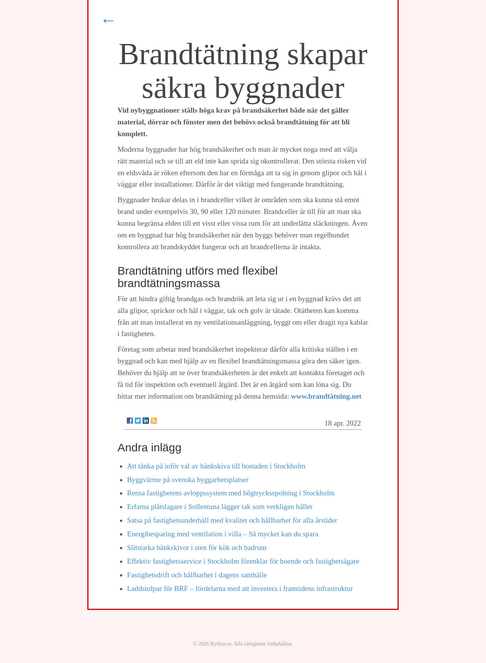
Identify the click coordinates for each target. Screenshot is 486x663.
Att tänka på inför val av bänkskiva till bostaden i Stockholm (216, 466)
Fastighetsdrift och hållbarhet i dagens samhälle (197, 575)
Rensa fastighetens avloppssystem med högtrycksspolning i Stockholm (231, 493)
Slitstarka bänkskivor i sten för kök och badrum (196, 547)
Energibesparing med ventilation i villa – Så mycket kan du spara (222, 534)
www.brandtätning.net (326, 396)
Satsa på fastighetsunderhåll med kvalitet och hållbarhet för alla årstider (232, 520)
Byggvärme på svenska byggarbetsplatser (187, 480)
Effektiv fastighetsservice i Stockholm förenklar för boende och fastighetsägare (243, 561)
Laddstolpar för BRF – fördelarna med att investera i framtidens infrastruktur (240, 588)
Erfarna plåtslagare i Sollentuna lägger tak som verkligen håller (219, 507)
